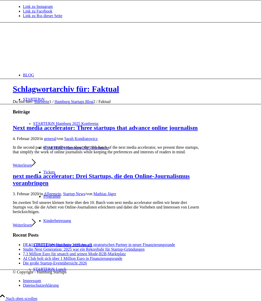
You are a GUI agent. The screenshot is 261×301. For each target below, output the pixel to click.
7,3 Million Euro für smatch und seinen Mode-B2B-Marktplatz (74, 254)
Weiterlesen (24, 165)
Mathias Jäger (104, 194)
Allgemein (52, 194)
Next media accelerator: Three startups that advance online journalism (105, 127)
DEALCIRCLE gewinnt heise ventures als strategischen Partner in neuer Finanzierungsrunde (99, 244)
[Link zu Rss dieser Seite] (42, 16)
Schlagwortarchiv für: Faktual (66, 89)
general (50, 138)
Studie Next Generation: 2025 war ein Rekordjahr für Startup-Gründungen (84, 249)
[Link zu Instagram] (38, 6)
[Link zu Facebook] (38, 11)
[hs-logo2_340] (51, 46)
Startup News (74, 194)
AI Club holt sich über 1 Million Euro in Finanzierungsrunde (72, 258)
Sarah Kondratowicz (81, 138)
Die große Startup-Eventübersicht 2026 (55, 263)
